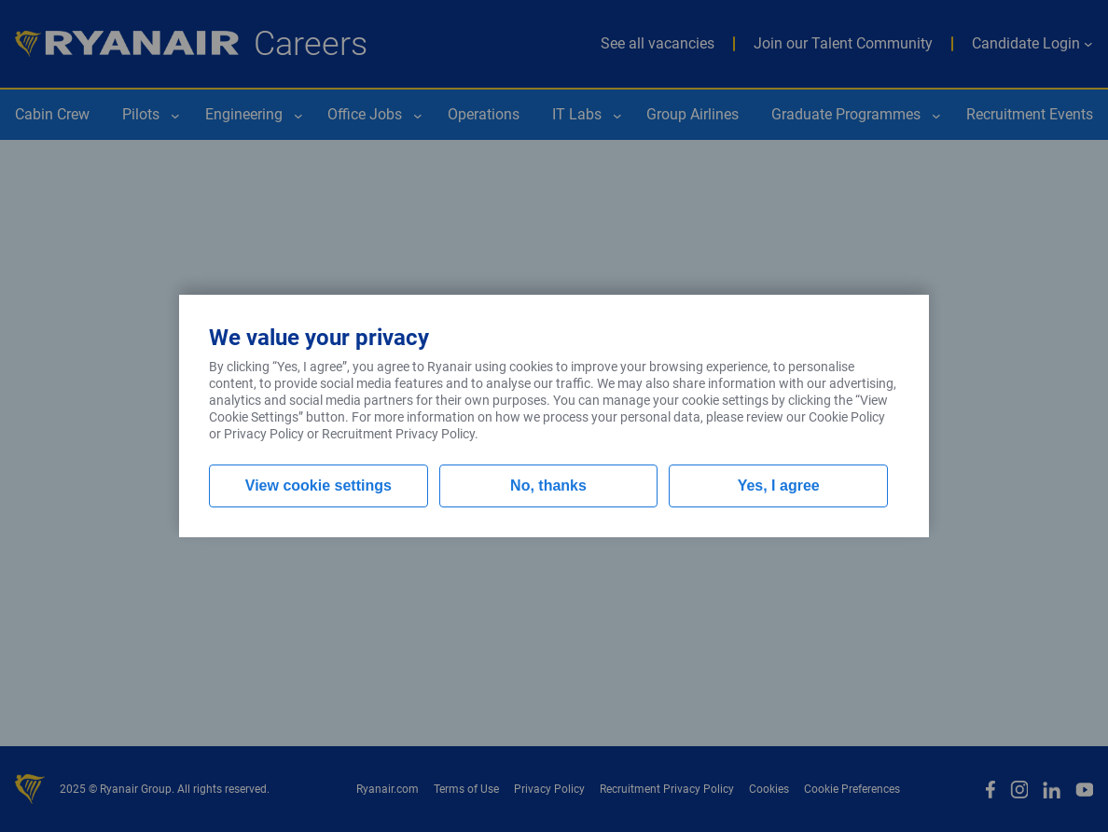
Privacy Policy (264, 433)
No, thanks (548, 485)
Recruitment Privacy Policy (398, 433)
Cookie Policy (847, 416)
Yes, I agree (779, 485)
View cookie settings (318, 485)
